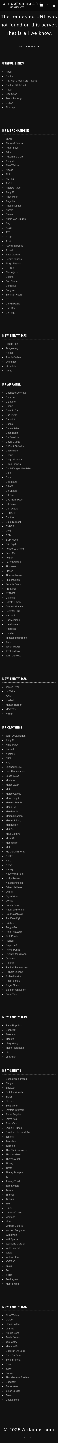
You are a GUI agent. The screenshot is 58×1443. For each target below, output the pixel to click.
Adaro (9, 152)
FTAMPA (10, 593)
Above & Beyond (15, 143)
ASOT (9, 228)
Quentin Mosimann (16, 954)
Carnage (10, 312)
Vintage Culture (14, 1226)
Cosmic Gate (13, 410)
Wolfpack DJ (13, 1248)
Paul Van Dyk (13, 918)
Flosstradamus (14, 575)
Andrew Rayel (13, 187)
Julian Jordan (13, 1391)
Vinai (8, 1221)
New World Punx (15, 874)
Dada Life (11, 419)
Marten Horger (14, 704)
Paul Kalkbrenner (15, 909)
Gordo (9, 1319)
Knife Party (12, 744)
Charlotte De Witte (16, 392)
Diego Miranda (14, 459)
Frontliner (11, 588)
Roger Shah (12, 985)
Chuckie (10, 397)
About (9, 71)
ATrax (9, 236)
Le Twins (10, 691)
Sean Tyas (11, 994)
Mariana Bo (12, 1346)
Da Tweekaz (12, 437)
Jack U (9, 642)
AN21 (9, 183)
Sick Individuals (14, 1092)
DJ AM (9, 486)
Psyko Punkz (13, 949)
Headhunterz (13, 624)
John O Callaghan (16, 735)
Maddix (10, 1039)
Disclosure (11, 482)
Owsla (9, 900)
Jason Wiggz (13, 646)
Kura (8, 758)
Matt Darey (12, 825)
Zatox (9, 1266)
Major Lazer (12, 784)
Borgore (10, 290)
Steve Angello (13, 1114)
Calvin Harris (13, 303)
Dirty (8, 477)
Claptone (11, 401)
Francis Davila (13, 584)
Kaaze (9, 1373)
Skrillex (10, 1101)
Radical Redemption (17, 967)
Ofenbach (11, 361)
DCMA (9, 103)
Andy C (10, 192)
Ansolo (9, 210)
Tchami (10, 1136)
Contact (10, 76)
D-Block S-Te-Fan (15, 446)
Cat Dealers (12, 1399)
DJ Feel (10, 495)
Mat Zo (9, 829)
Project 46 (11, 945)
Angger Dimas (13, 205)
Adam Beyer (12, 147)
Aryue (9, 370)
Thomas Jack (13, 1159)
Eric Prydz (11, 544)
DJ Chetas (11, 491)
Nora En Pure (13, 1355)
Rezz (8, 1364)
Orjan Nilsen (12, 896)
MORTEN (11, 709)
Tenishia (10, 1145)
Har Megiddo (13, 620)
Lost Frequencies (15, 771)
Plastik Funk (12, 344)
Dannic (9, 424)
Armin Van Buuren (16, 219)
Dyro (8, 531)
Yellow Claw (12, 1257)
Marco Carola (13, 793)
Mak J (9, 789)
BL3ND (10, 268)
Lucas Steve (12, 776)
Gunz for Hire (13, 611)
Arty (8, 223)
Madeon (10, 780)
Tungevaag (12, 348)
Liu (7, 1052)
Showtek (10, 1087)
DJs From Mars (14, 499)
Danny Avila (12, 428)
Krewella (10, 749)
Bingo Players (13, 263)
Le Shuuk (11, 1056)
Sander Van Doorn (16, 989)
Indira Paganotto (15, 1047)
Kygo (8, 762)
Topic (8, 1368)
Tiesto (9, 1168)
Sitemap (10, 107)
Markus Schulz (14, 802)
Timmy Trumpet (14, 1172)
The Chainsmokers (16, 1150)
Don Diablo (12, 508)
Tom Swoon (12, 1185)
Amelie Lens (12, 1333)
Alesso (9, 170)
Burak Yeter (12, 1386)
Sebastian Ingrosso (16, 1079)
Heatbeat (11, 629)
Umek (9, 1208)
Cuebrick (10, 1030)
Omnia (9, 891)
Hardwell (10, 615)
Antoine (10, 214)
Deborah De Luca (15, 1351)
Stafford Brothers (15, 1110)
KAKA (9, 696)
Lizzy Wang (12, 1043)
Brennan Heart (14, 294)
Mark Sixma (12, 1283)
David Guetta (13, 441)
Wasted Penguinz (15, 1230)
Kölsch (9, 713)
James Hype (12, 687)
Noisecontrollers (15, 883)
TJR (8, 1177)
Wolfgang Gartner (15, 1243)
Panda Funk (12, 905)
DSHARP (11, 513)
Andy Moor (12, 196)
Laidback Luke (14, 767)
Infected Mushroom (16, 637)
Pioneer (10, 940)
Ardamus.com (17, 4)
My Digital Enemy (15, 851)
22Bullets (11, 366)
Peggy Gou (12, 927)
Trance (9, 1190)
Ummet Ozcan (13, 1212)
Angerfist (10, 201)
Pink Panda (12, 936)
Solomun (10, 1034)
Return (9, 89)
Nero (8, 860)
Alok (8, 174)
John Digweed (13, 655)
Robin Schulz (13, 980)
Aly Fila (10, 179)
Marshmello (12, 811)
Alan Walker (12, 165)
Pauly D (10, 923)
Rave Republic (14, 1025)
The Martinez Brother (17, 1377)
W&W (9, 1252)
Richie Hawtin (13, 976)
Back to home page (29, 47)
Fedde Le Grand (15, 548)
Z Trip (9, 1275)
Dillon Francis (13, 464)
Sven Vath (11, 1123)
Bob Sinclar (12, 281)
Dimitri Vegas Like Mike (18, 468)
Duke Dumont (13, 522)
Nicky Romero (13, 878)
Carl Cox (10, 308)
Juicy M (10, 740)
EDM (8, 535)
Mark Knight (12, 798)
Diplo (8, 473)
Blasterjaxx (12, 272)
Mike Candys (13, 834)
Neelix (9, 856)
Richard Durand (14, 972)
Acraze (9, 353)
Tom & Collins (13, 357)
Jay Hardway (13, 651)
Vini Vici (10, 1328)
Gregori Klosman (15, 606)
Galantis (10, 597)
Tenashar (11, 1141)
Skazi (9, 1096)
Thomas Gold (13, 1154)
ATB (8, 232)
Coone (9, 406)
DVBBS (10, 526)
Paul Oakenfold (14, 914)
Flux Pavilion (13, 580)
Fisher (9, 571)
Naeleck (10, 700)
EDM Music (12, 539)
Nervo (9, 865)
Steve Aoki (11, 1119)
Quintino (10, 958)
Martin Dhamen (14, 816)
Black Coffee (13, 1324)
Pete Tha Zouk (14, 931)
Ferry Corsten (13, 562)
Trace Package (14, 98)
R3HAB (10, 963)
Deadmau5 (12, 450)
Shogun (10, 1083)
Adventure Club (14, 156)
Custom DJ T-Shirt (16, 85)
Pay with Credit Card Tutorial (21, 80)
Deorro (9, 455)
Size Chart (11, 94)
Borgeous (11, 286)
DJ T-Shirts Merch (17, 7)
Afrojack (10, 161)
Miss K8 (10, 838)
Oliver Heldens (14, 887)
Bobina (9, 277)
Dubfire (10, 517)
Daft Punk (11, 415)
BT (7, 299)
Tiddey (9, 1163)
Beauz (9, 1395)
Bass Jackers (13, 254)
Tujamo (10, 1199)
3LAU (9, 139)
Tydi (8, 1203)
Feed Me (10, 553)
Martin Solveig (13, 820)
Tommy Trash (13, 1181)
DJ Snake (11, 504)
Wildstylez (11, 1235)
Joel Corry (11, 1342)
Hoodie (10, 633)
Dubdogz (11, 1382)
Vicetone (10, 1217)
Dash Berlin (12, 432)
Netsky (9, 869)
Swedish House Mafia (18, 1132)
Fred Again (12, 1279)
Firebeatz (11, 566)
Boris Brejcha (13, 1359)
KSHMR (10, 753)
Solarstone (12, 1105)
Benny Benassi (14, 259)
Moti (8, 847)
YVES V (10, 1261)
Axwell (9, 250)
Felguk (9, 557)
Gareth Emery (13, 602)
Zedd (8, 1270)
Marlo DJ (11, 807)
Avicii (8, 241)
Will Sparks (12, 1239)
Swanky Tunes (14, 1128)
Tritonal (10, 1194)
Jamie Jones (13, 1337)
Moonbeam (12, 842)
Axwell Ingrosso (14, 245)
